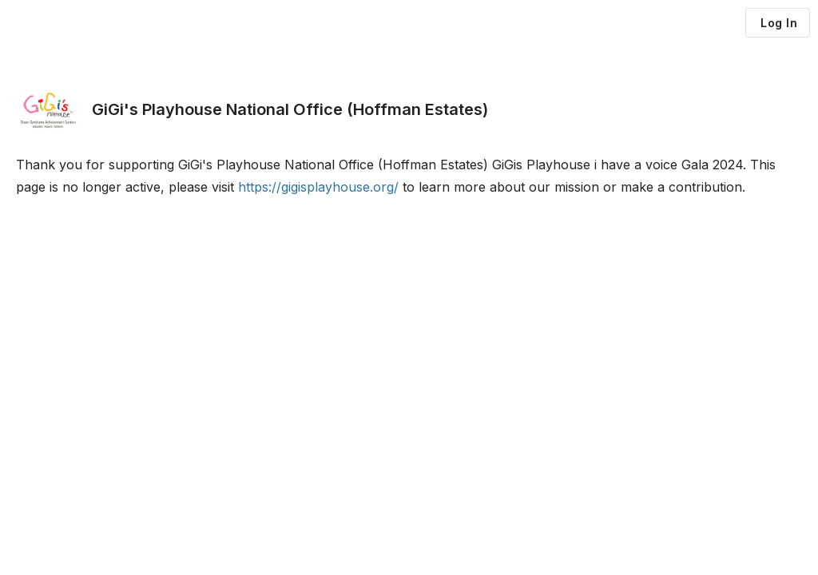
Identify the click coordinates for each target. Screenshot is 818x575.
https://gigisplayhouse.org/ (318, 187)
